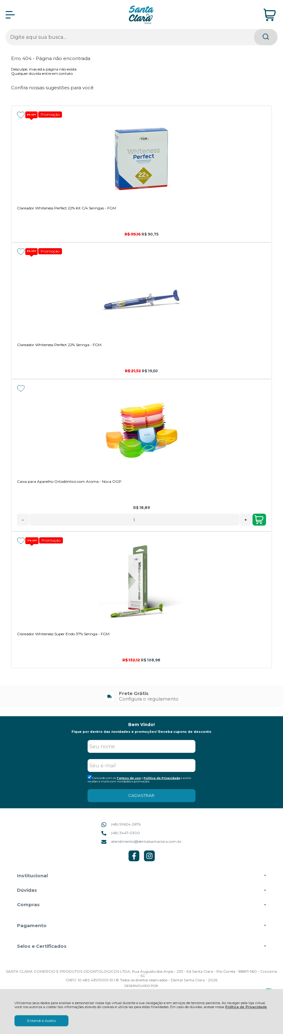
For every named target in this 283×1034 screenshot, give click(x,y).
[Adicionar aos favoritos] (21, 114)
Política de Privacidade (246, 1007)
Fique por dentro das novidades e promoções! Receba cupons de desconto (141, 732)
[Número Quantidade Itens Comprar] (134, 520)
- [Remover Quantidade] (23, 519)
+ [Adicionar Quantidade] (245, 519)
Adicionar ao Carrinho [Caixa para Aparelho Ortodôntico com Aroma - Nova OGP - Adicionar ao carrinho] (259, 519)
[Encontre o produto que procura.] (265, 37)
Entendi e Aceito (41, 1020)
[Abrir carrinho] (269, 15)
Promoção (50, 114)
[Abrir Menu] (10, 15)
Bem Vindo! (141, 724)
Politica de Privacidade (162, 778)
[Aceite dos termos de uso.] (90, 777)
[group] (141, 696)
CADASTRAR (141, 795)
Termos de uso (129, 778)
